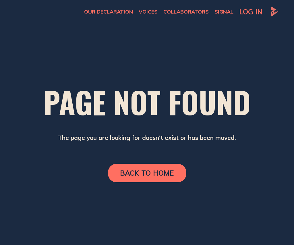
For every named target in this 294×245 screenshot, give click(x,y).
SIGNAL (223, 11)
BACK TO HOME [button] (147, 173)
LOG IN (250, 11)
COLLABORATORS (186, 11)
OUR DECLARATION (108, 11)
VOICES (148, 11)
